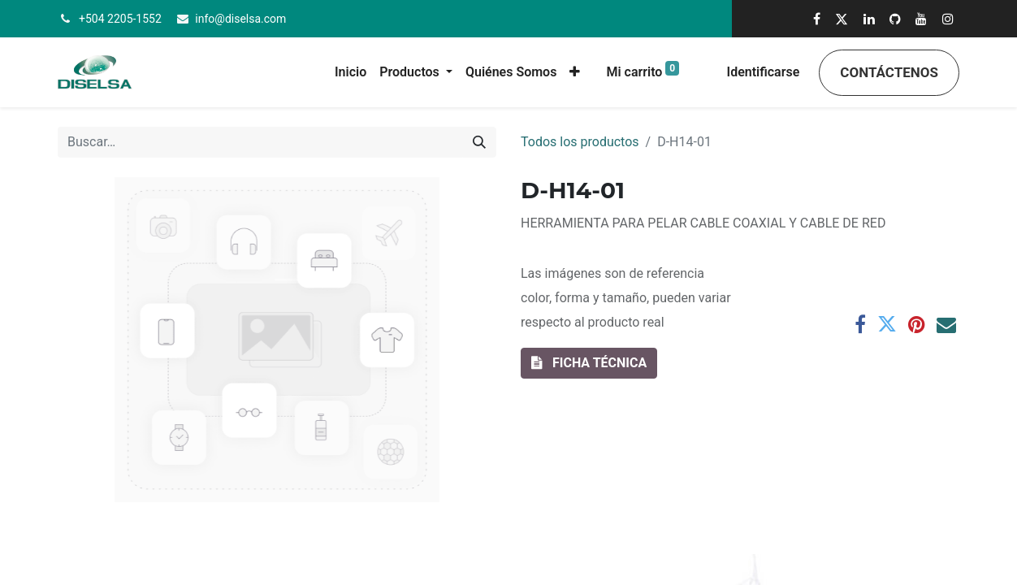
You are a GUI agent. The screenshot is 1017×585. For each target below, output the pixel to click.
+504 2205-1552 (120, 18)
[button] (574, 72)
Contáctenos (889, 72)
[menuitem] (350, 72)
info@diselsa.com (240, 18)
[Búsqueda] (479, 142)
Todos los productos (580, 142)
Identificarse (763, 72)
